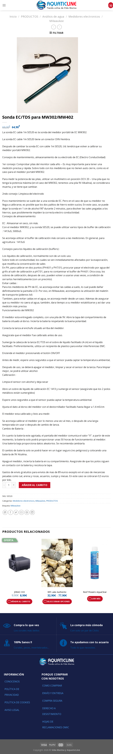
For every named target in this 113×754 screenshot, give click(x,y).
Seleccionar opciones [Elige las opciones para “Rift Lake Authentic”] (58, 601)
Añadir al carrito (34, 485)
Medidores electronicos (84, 16)
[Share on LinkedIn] (32, 512)
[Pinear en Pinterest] (26, 512)
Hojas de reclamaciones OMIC (55, 724)
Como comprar (52, 685)
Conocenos (12, 681)
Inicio (13, 16)
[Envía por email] (21, 512)
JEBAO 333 (19, 592)
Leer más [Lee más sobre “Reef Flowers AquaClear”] (96, 599)
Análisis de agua (53, 16)
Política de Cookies (17, 702)
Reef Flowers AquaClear (95, 592)
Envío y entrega (52, 693)
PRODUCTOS (29, 16)
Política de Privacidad (12, 691)
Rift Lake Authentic (57, 592)
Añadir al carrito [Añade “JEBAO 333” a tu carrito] (20, 601)
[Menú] (4, 5)
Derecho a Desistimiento (51, 711)
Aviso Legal (12, 710)
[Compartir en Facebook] (10, 512)
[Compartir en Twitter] (15, 512)
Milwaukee (56, 21)
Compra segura (52, 700)
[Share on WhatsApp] (5, 512)
